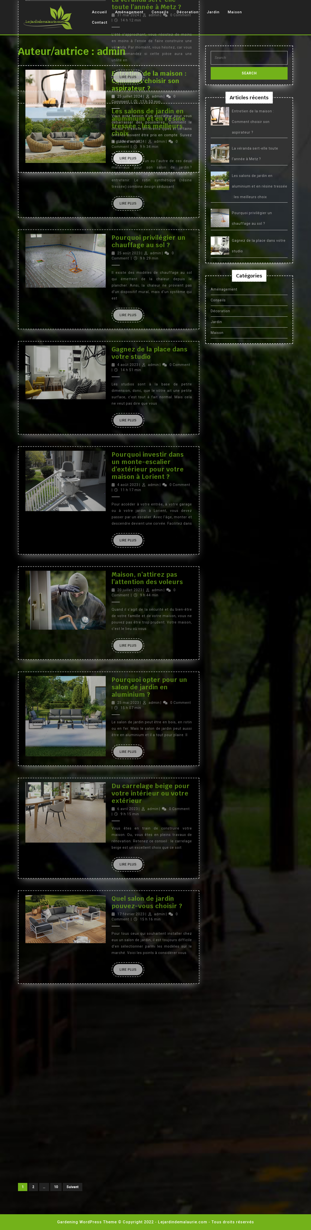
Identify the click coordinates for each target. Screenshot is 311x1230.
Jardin (213, 12)
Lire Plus (131, 73)
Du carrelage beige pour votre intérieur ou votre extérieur (151, 324)
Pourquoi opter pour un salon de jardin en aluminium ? (149, 218)
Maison (235, 12)
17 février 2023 (131, 446)
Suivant (73, 1187)
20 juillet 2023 (129, 121)
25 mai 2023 (128, 234)
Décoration (220, 311)
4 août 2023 (127, 16)
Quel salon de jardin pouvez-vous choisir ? (147, 433)
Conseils (218, 300)
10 (56, 1187)
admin (153, 16)
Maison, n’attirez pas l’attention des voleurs (147, 109)
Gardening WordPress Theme (87, 1222)
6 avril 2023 (127, 340)
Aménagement (224, 289)
